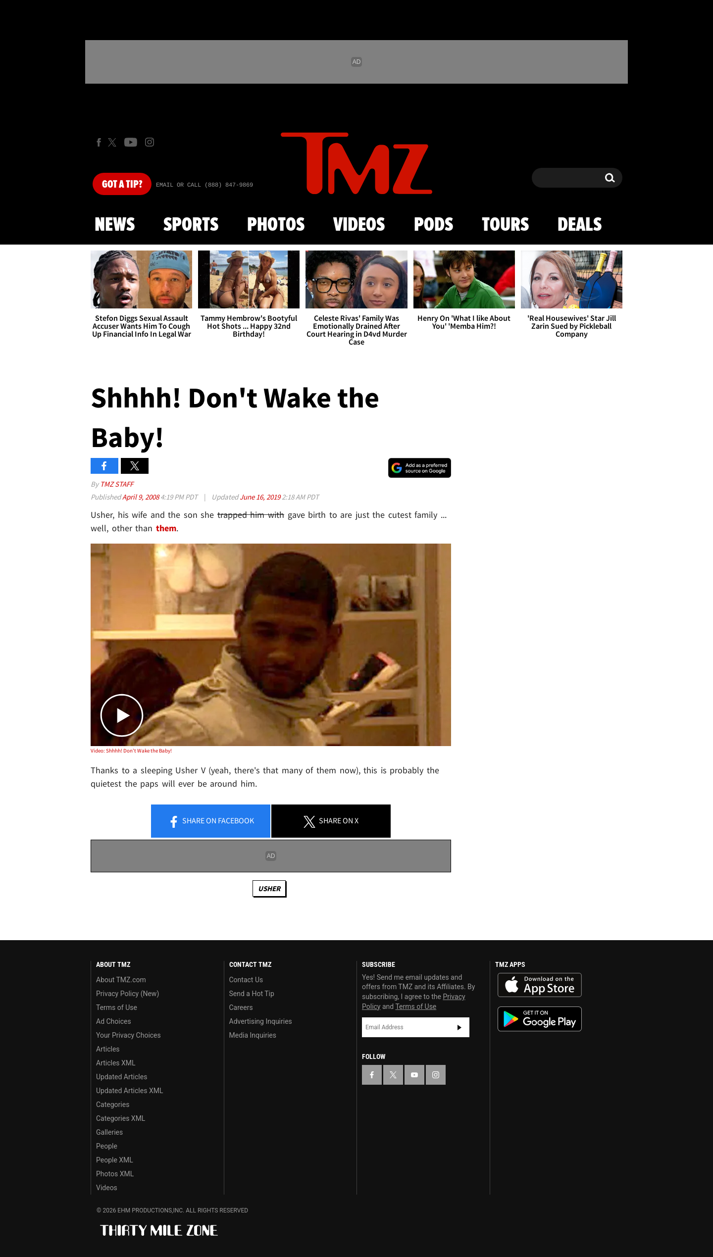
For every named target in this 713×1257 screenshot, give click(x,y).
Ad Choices (113, 1021)
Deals (580, 225)
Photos (276, 225)
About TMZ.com (121, 980)
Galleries (109, 1132)
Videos (359, 225)
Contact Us (246, 980)
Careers (241, 1007)
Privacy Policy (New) (127, 994)
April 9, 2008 (141, 497)
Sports (190, 225)
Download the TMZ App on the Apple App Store (540, 985)
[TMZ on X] (113, 142)
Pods (433, 225)
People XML (114, 1160)
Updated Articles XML (129, 1091)
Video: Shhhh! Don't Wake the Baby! (131, 750)
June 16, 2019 (261, 497)
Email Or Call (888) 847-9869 (204, 185)
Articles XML (116, 1063)
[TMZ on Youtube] (130, 142)
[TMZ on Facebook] (99, 142)
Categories (112, 1104)
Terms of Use (116, 1007)
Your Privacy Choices (128, 1035)
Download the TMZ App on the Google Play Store (540, 1019)
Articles (108, 1049)
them (166, 528)
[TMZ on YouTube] (414, 1075)
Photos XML (115, 1174)
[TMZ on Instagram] (149, 142)
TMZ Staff (116, 484)
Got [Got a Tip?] (122, 184)
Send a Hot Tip (251, 994)
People (106, 1146)
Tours (505, 225)
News (115, 225)
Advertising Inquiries (260, 1021)
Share (211, 821)
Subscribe (459, 1027)
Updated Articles (121, 1077)
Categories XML (120, 1118)
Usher (269, 888)
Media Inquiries (252, 1035)
